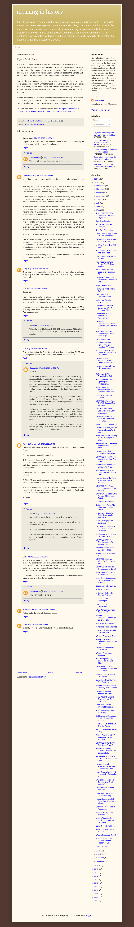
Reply (25, 148)
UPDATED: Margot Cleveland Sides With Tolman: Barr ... (105, 542)
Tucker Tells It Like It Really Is (104, 225)
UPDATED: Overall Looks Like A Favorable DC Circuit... (106, 368)
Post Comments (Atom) (37, 677)
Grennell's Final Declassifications (103, 295)
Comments (98, 125)
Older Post (79, 672)
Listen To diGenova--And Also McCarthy (106, 631)
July (98, 203)
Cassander (27, 176)
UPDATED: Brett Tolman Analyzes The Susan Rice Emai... (105, 418)
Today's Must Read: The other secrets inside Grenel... (105, 507)
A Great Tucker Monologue (102, 600)
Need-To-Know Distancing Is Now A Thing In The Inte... (106, 438)
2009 (96, 894)
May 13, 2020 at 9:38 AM (37, 288)
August (99, 200)
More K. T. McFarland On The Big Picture (106, 725)
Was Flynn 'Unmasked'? (105, 623)
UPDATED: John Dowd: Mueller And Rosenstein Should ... (106, 280)
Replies (29, 153)
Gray (25, 268)
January (99, 861)
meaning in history (40, 11)
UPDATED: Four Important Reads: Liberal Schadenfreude (106, 360)
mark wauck (34, 157)
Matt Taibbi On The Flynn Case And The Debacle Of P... (106, 472)
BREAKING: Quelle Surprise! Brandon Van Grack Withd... (106, 751)
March (99, 854)
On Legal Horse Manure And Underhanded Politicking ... (105, 528)
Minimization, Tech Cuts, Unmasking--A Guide (105, 466)
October (99, 193)
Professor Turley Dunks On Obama (105, 675)
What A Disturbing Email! (106, 835)
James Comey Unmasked (106, 424)
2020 (96, 183)
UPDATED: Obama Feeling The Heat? (104, 692)
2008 (96, 897)
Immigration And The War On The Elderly (106, 535)
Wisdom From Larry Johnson (104, 654)
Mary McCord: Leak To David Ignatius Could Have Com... (105, 699)
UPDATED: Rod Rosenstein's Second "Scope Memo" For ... (105, 766)
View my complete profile (101, 110)
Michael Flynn (39, 124)
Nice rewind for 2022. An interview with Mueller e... (104, 165)
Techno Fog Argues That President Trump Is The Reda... (106, 758)
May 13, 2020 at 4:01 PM (43, 325)
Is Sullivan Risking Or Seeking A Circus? (104, 594)
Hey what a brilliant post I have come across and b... (104, 134)
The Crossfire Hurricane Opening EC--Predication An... (105, 382)
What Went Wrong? (104, 285)
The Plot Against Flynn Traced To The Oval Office (105, 661)
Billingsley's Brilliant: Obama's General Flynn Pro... (106, 642)
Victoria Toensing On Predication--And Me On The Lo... (105, 820)
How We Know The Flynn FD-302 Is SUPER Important (106, 480)
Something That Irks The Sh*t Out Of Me (106, 681)
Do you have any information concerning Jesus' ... (105, 151)
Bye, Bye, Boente (103, 221)
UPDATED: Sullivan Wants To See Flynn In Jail (106, 561)
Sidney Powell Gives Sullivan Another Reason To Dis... (104, 841)
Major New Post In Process (103, 301)
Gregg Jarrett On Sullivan (106, 586)
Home (17, 47)
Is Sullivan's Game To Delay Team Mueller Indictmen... (105, 515)
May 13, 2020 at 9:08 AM (53, 157)
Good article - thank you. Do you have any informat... (105, 158)
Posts (96, 120)
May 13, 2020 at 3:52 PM (49, 368)
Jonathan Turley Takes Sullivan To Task (105, 549)
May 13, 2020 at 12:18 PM (44, 444)
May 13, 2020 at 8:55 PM (38, 624)
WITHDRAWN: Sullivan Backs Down (105, 573)
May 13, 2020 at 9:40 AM (37, 348)
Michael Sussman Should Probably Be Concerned (106, 687)
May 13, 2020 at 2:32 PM (38, 557)
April (98, 851)
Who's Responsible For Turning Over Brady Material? (105, 782)
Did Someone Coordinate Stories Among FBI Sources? (106, 718)
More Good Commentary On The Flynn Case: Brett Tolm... (106, 580)
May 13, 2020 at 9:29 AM (38, 268)
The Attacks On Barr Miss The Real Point (106, 252)
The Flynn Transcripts (104, 230)
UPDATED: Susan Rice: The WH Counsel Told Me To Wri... (105, 403)
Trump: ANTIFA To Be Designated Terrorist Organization (105, 215)
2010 (96, 890)
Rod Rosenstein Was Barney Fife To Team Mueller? (105, 264)
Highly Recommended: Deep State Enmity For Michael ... (106, 801)
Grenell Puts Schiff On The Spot (105, 789)
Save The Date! (102, 846)
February (100, 858)
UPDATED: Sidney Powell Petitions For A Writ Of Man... (106, 430)
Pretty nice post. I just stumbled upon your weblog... (102, 142)
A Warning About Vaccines (106, 627)
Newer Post (22, 672)
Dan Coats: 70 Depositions (102, 605)
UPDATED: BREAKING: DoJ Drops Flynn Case (106, 744)
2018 (96, 869)
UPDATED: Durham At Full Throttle (105, 648)
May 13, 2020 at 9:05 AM (44, 138)
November (100, 189)
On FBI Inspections (103, 339)
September (101, 196)
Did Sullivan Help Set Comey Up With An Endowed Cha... (104, 308)
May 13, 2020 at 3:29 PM (53, 591)
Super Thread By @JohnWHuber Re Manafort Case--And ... (106, 389)
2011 (96, 887)
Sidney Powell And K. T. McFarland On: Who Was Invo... (105, 737)
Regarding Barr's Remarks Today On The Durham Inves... (106, 445)
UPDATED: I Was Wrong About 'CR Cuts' (106, 240)
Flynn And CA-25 (103, 589)
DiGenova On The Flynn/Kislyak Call (104, 375)
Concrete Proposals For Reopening (105, 808)
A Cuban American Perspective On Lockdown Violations (105, 345)
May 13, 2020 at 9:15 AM (43, 176)
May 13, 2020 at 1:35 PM (45, 514)
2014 (96, 876)
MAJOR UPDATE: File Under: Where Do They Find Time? (106, 353)
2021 (96, 179)
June (98, 207)
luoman (72, 915)
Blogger (89, 915)
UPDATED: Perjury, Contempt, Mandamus (106, 452)
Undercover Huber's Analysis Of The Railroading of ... (104, 316)
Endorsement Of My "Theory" (104, 396)
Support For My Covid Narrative (104, 813)
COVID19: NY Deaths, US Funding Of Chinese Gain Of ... (106, 496)
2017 (96, 873)
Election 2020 (28, 124)
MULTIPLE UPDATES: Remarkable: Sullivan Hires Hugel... (105, 333)
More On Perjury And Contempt (104, 522)
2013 (96, 880)
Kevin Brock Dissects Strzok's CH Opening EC (105, 272)
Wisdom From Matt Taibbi (106, 636)
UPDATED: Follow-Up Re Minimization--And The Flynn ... (106, 459)
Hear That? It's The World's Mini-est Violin (105, 706)
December (100, 186)
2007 (96, 901)
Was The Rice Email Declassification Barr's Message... (105, 411)
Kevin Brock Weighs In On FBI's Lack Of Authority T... (106, 774)
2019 (96, 866)
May (98, 210)
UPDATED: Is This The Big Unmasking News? (106, 568)
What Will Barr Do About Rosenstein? (105, 611)
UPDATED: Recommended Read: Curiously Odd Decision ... (106, 324)
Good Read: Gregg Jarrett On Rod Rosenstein (106, 235)
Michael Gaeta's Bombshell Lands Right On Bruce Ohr (106, 618)
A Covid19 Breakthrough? (106, 502)
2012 (96, 883)
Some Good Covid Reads (106, 826)
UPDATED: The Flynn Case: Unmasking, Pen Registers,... (106, 488)
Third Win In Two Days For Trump (105, 711)
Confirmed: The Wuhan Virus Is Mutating (105, 794)
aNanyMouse (28, 609)
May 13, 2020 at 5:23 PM (45, 609)
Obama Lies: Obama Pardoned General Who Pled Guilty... (106, 668)
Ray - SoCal (28, 444)
